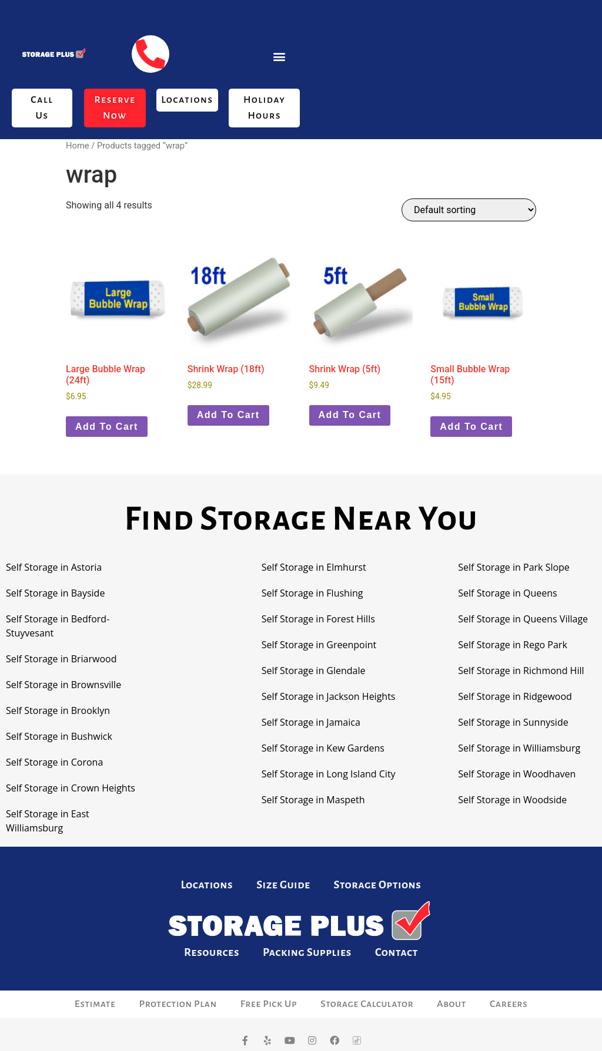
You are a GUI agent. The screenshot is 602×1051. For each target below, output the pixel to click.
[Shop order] (469, 209)
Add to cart (106, 427)
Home (77, 145)
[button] (279, 56)
